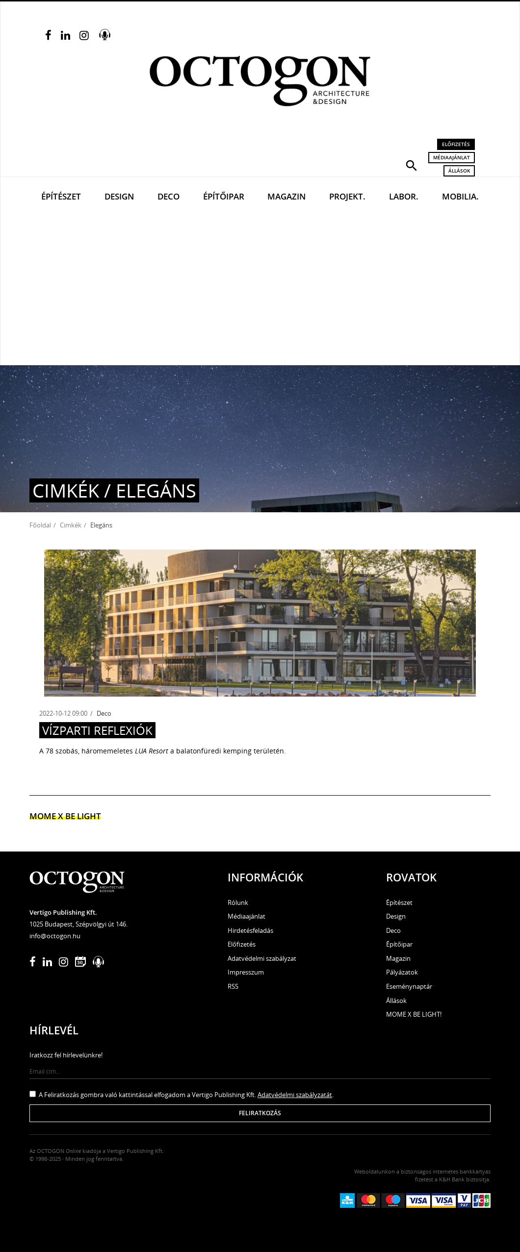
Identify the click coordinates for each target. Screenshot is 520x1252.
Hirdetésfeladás (250, 930)
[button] (411, 165)
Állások (459, 170)
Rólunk (238, 902)
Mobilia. (460, 196)
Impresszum (246, 972)
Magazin (286, 196)
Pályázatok (402, 972)
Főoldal (40, 525)
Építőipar (223, 196)
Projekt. (347, 196)
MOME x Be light (65, 816)
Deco (168, 196)
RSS (233, 986)
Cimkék (70, 525)
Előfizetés (456, 144)
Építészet (61, 196)
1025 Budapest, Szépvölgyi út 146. (78, 924)
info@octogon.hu (54, 935)
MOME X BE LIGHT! (414, 1014)
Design (119, 196)
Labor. (403, 196)
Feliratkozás (260, 1113)
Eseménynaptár (409, 986)
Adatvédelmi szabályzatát (295, 1094)
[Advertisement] (260, 291)
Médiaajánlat (451, 157)
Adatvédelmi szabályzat (262, 958)
